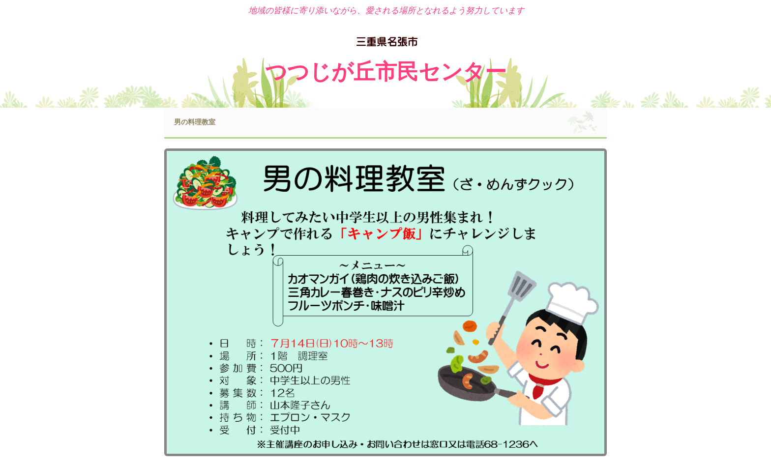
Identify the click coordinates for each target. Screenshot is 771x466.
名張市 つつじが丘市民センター (386, 43)
